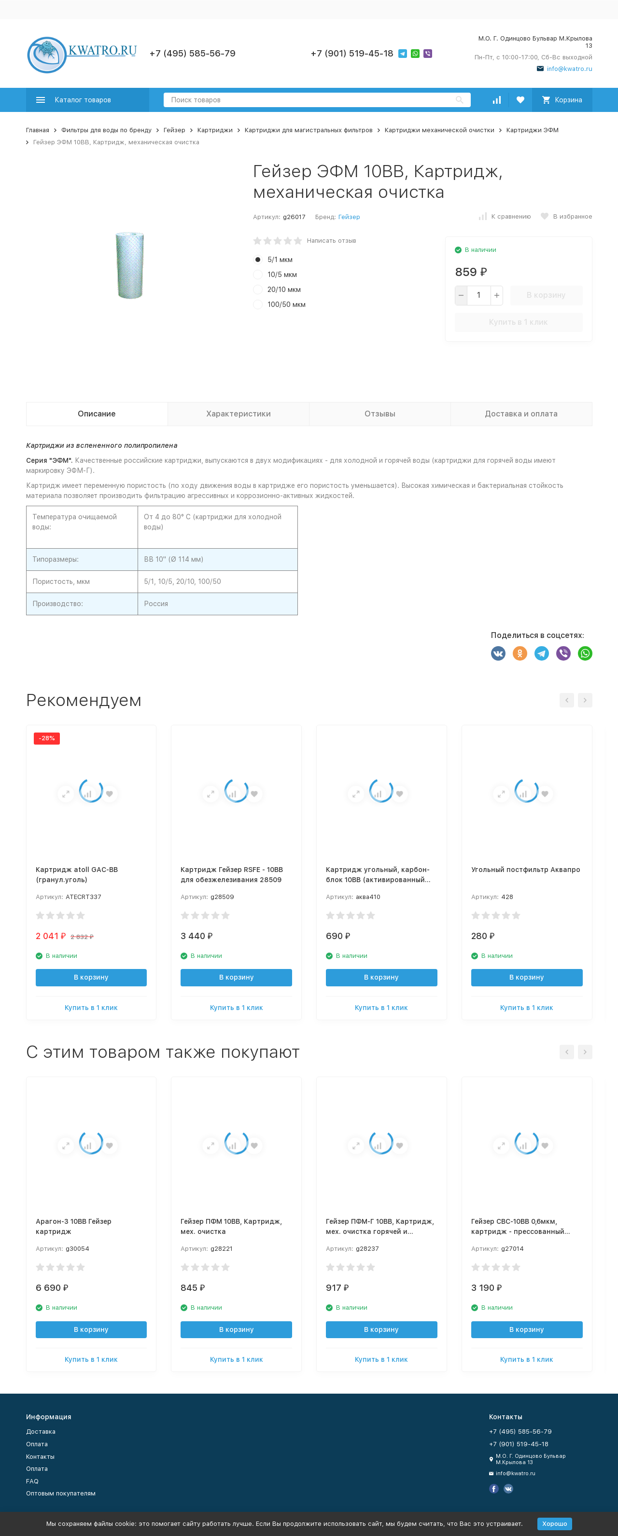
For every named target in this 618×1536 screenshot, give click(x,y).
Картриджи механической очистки (439, 130)
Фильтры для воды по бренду (106, 130)
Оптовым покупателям (61, 1493)
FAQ (32, 1481)
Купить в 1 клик (518, 322)
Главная (37, 130)
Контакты (40, 1456)
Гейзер (174, 130)
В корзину (546, 295)
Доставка (41, 1431)
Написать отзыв (331, 240)
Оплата (37, 1444)
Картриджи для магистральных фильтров (309, 130)
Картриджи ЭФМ (532, 130)
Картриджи (215, 130)
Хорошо (554, 1523)
